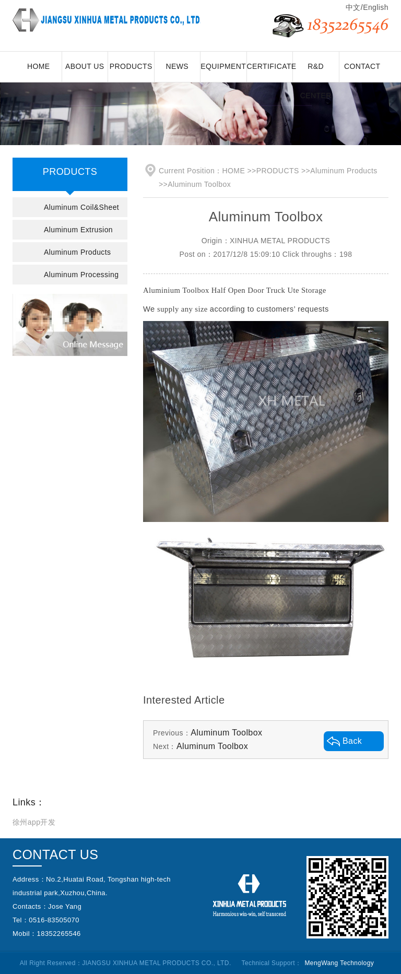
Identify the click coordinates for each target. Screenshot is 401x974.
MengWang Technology (339, 963)
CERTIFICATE (270, 66)
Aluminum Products (77, 252)
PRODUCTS (131, 66)
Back (352, 741)
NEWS (177, 66)
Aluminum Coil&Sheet (81, 207)
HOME (38, 66)
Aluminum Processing (81, 274)
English (375, 7)
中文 (353, 7)
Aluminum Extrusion (78, 229)
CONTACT (362, 66)
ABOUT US (84, 66)
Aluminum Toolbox (199, 184)
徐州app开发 (34, 822)
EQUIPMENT (223, 66)
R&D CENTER (316, 72)
